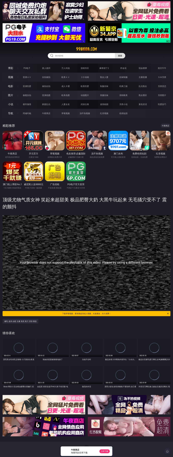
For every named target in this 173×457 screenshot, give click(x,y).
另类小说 (123, 104)
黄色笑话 (143, 104)
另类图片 (162, 95)
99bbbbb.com (86, 49)
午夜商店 (46, 113)
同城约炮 (27, 113)
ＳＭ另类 (162, 77)
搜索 (120, 55)
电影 (10, 86)
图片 (10, 95)
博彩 (10, 68)
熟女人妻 (104, 77)
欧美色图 (65, 95)
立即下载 (104, 451)
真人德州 (46, 68)
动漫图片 (85, 95)
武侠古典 (85, 104)
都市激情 (27, 104)
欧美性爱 (85, 86)
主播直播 (143, 77)
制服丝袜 (104, 86)
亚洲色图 (46, 95)
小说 (10, 104)
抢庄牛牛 (162, 68)
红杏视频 (104, 113)
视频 (10, 77)
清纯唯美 (123, 95)
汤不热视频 (85, 113)
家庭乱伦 (46, 104)
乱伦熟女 (143, 86)
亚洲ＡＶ (27, 77)
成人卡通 (65, 86)
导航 (10, 113)
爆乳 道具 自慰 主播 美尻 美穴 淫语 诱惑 (20, 321)
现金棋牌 (143, 68)
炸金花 (123, 68)
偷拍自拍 (46, 86)
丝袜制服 (123, 77)
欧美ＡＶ (65, 77)
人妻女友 (65, 104)
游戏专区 (85, 68)
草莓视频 (65, 113)
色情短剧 (123, 113)
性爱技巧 (162, 104)
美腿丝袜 (104, 95)
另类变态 (162, 86)
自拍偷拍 (46, 77)
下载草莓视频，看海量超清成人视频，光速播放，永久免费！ (115, 313)
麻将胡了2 (104, 68)
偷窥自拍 (27, 95)
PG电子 (26, 68)
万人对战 (65, 68)
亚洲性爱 (27, 86)
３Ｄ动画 (85, 77)
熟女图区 (143, 95)
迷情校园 (104, 104)
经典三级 (123, 86)
